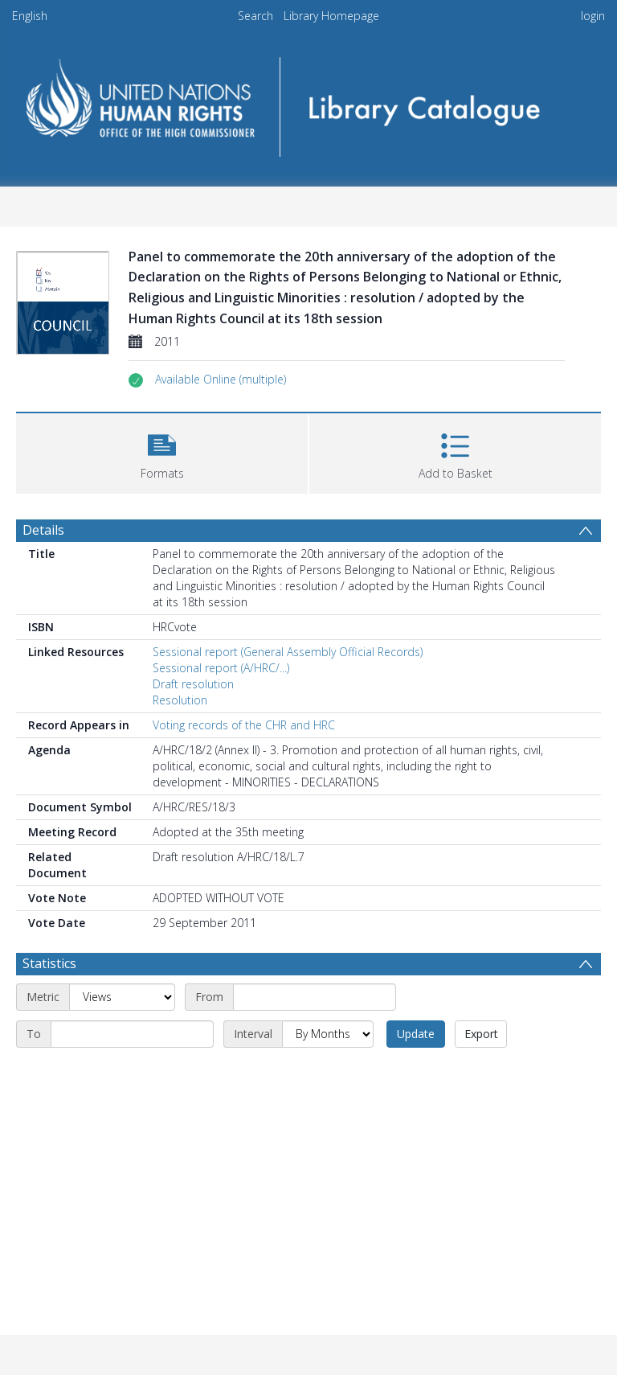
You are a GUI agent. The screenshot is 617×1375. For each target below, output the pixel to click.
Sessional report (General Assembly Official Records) (288, 651)
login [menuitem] (593, 15)
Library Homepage (331, 15)
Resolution (180, 700)
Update (416, 1033)
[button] (220, 379)
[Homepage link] (308, 102)
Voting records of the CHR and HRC (244, 725)
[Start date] (314, 997)
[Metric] (122, 997)
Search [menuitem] (255, 15)
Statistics (49, 963)
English (29, 15)
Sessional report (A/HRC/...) (221, 667)
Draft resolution (193, 684)
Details (43, 530)
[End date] (132, 1034)
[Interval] (328, 1034)
